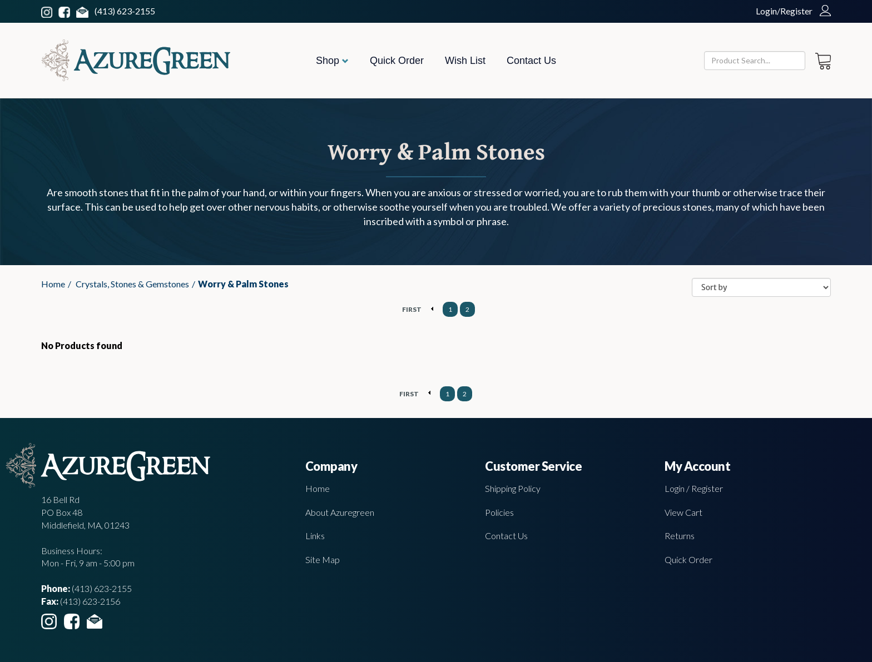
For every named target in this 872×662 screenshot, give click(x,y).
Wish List (465, 60)
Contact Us (531, 60)
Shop (332, 60)
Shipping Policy (513, 488)
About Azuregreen (339, 512)
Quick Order (397, 60)
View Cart (683, 512)
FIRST (412, 309)
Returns (680, 535)
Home (53, 283)
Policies (499, 512)
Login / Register (694, 488)
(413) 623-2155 (125, 11)
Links (315, 535)
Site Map (322, 559)
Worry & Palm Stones (243, 283)
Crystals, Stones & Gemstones (132, 283)
